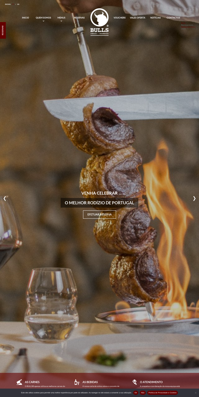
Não (143, 393)
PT (13, 4)
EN (18, 4)
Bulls (183, 23)
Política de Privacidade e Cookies (162, 393)
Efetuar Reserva (99, 214)
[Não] (195, 392)
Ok (136, 393)
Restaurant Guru (188, 27)
